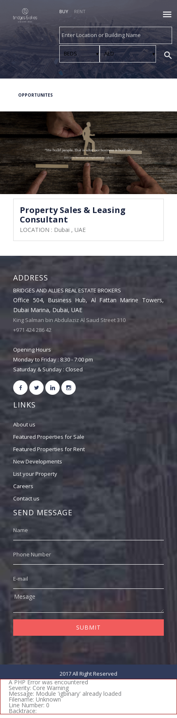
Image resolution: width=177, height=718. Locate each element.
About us (24, 424)
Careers (23, 486)
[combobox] (116, 35)
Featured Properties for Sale (48, 436)
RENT (80, 11)
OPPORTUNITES (35, 95)
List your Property (35, 473)
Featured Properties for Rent (49, 449)
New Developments (37, 461)
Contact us (26, 498)
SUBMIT (88, 627)
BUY (63, 11)
